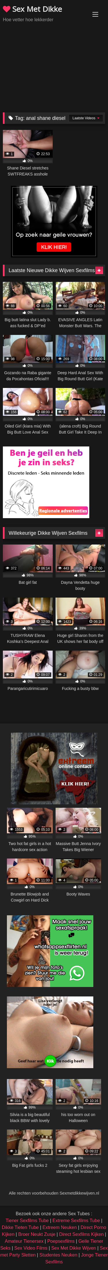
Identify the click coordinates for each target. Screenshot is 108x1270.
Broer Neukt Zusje (36, 1234)
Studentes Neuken (58, 1255)
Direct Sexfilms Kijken (81, 1234)
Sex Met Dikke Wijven (73, 1248)
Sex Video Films (31, 1248)
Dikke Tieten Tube (20, 1227)
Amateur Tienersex (24, 1241)
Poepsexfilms (61, 1241)
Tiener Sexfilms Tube (27, 1220)
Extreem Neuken (59, 1227)
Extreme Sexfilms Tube (76, 1220)
